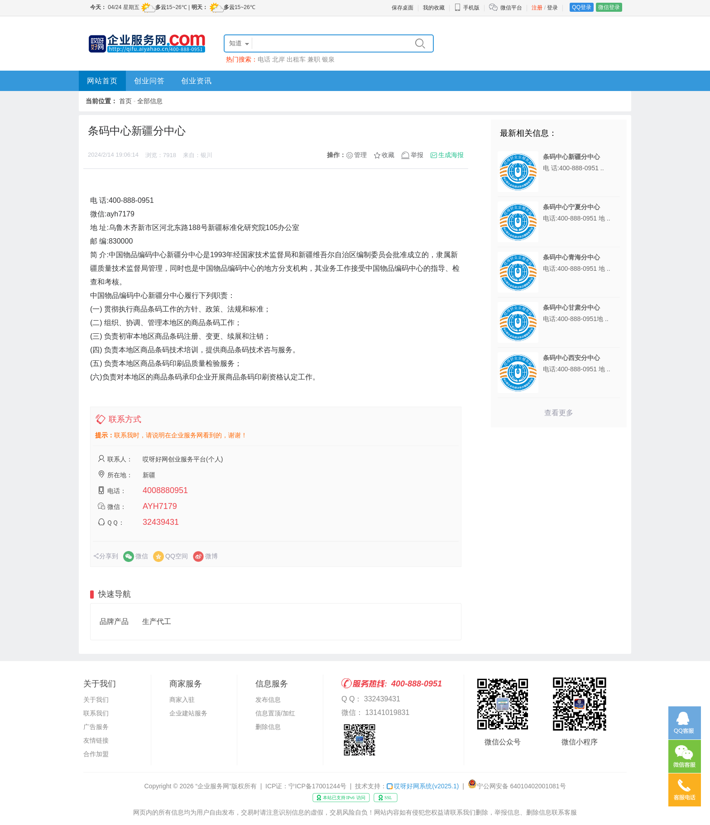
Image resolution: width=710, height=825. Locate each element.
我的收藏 (434, 8)
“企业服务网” (213, 786)
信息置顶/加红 (275, 713)
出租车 (296, 59)
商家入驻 (182, 699)
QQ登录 (581, 7)
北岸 (278, 59)
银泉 (328, 59)
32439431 (161, 522)
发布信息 (268, 699)
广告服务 (96, 726)
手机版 (467, 8)
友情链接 (96, 740)
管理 (360, 154)
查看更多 (558, 413)
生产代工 (156, 621)
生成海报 (451, 154)
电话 (264, 59)
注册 (537, 8)
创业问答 (149, 81)
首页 (125, 101)
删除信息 (268, 726)
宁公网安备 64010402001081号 (521, 786)
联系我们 (96, 713)
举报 (417, 154)
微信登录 (609, 7)
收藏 (388, 154)
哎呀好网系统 (423, 786)
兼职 (313, 59)
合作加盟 (96, 754)
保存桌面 (402, 8)
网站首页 (102, 81)
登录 (552, 8)
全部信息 (150, 101)
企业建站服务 (188, 713)
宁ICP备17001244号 (317, 786)
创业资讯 (196, 81)
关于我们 (96, 699)
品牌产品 (114, 621)
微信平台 (511, 8)
